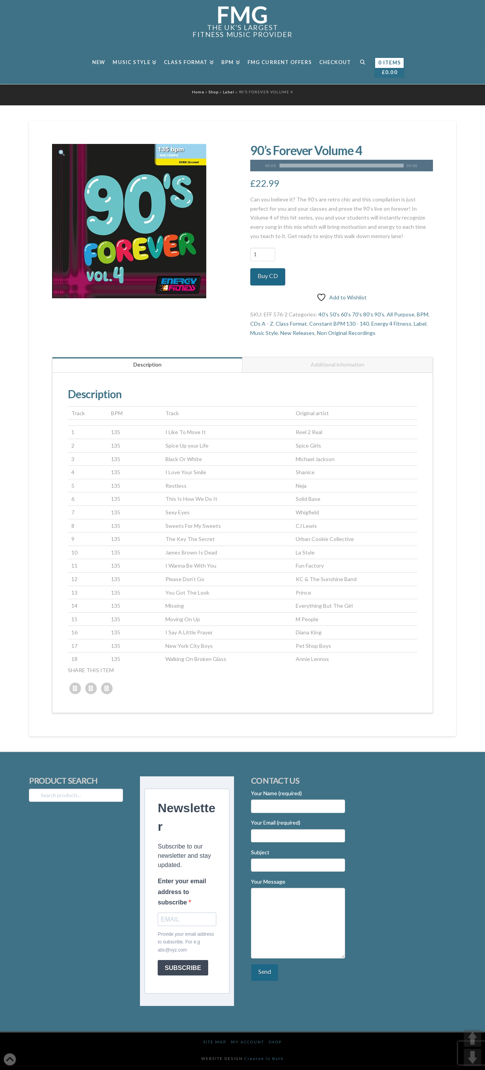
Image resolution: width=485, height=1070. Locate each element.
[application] (341, 165)
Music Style (264, 333)
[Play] (256, 165)
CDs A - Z (261, 323)
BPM (422, 314)
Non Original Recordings (346, 333)
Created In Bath (264, 1058)
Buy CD (268, 275)
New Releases (297, 333)
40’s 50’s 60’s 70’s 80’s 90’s (351, 314)
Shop (214, 92)
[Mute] (427, 165)
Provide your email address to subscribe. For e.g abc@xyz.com (186, 942)
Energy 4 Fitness (391, 323)
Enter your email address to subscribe (182, 891)
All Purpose (400, 314)
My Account (247, 1042)
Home (198, 92)
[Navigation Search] (362, 65)
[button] (61, 153)
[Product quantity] (262, 254)
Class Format (291, 323)
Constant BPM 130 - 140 (339, 323)
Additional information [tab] (337, 364)
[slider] (342, 165)
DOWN (472, 1057)
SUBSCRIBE (183, 968)
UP (472, 1038)
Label (228, 92)
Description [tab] (147, 364)
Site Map (214, 1042)
